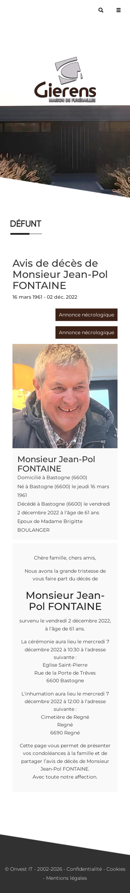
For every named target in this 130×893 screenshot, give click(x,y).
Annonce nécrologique (86, 315)
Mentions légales (66, 878)
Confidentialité (84, 869)
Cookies (115, 869)
